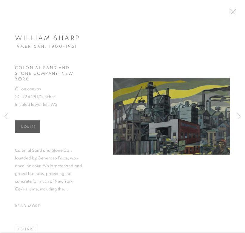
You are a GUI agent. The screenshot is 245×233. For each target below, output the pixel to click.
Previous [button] (6, 116)
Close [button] (234, 13)
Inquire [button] (27, 128)
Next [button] (239, 116)
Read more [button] (28, 207)
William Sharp (47, 39)
